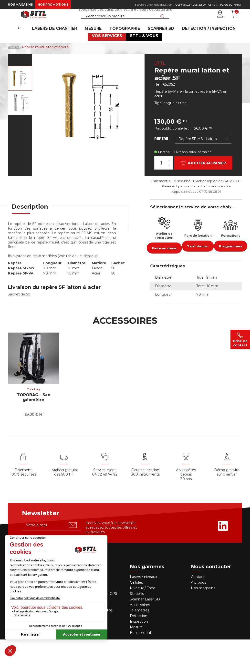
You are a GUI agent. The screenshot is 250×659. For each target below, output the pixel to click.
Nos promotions (53, 4)
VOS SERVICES (108, 55)
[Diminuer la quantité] (169, 184)
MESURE (97, 45)
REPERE (161, 158)
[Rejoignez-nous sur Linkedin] (223, 545)
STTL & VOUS (142, 55)
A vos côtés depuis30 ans (186, 494)
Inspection (139, 641)
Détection (139, 635)
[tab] (30, 229)
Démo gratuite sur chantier (227, 491)
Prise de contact (240, 339)
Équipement (141, 652)
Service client (104, 489)
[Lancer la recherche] (162, 25)
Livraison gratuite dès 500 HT (63, 491)
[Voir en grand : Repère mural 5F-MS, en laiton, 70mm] (20, 98)
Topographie (126, 45)
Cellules (136, 602)
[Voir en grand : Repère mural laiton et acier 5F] (20, 122)
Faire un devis (164, 268)
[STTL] (33, 22)
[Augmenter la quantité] (169, 180)
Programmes (230, 266)
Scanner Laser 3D (145, 619)
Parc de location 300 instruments (145, 491)
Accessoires (140, 624)
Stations (137, 613)
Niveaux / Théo (142, 607)
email (238, 4)
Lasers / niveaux (143, 596)
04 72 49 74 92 (213, 4)
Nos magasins (20, 4)
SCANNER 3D (159, 45)
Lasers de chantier (61, 45)
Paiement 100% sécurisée (23, 491)
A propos (198, 602)
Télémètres (139, 630)
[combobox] (203, 158)
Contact (198, 596)
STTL (159, 82)
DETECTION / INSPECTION (203, 45)
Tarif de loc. (198, 266)
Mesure (136, 646)
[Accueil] (27, 41)
